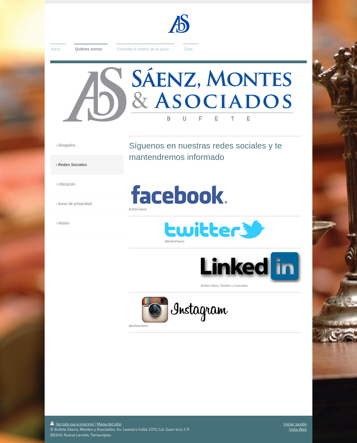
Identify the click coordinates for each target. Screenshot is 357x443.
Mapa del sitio (109, 424)
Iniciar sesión (295, 424)
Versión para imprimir (72, 424)
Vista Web (298, 429)
